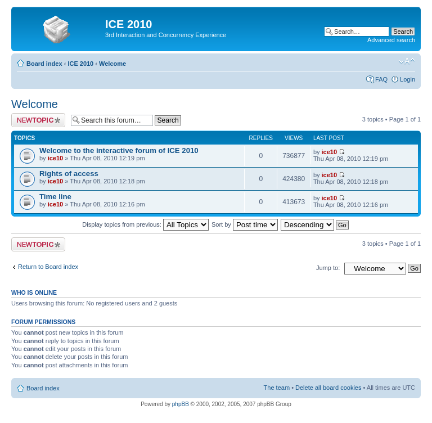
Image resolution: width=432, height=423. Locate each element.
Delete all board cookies (328, 387)
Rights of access (68, 173)
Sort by (245, 224)
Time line (55, 196)
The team (277, 387)
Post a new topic (38, 120)
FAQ (381, 79)
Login (407, 79)
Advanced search (391, 40)
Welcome (112, 63)
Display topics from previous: (145, 224)
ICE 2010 (80, 63)
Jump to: (328, 267)
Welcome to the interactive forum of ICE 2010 (119, 150)
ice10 (56, 158)
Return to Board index (48, 266)
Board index (44, 63)
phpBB (180, 404)
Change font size (407, 61)
